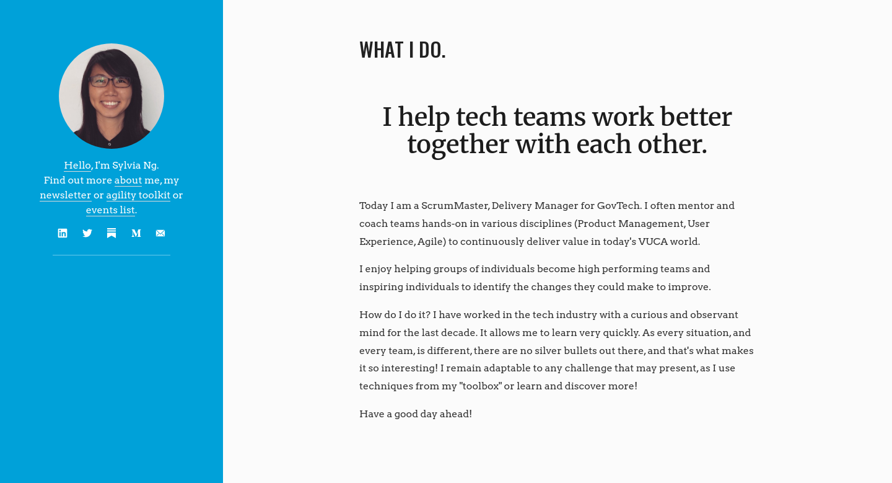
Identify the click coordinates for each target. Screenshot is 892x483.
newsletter (65, 195)
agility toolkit (139, 195)
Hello (77, 165)
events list (110, 210)
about (128, 180)
